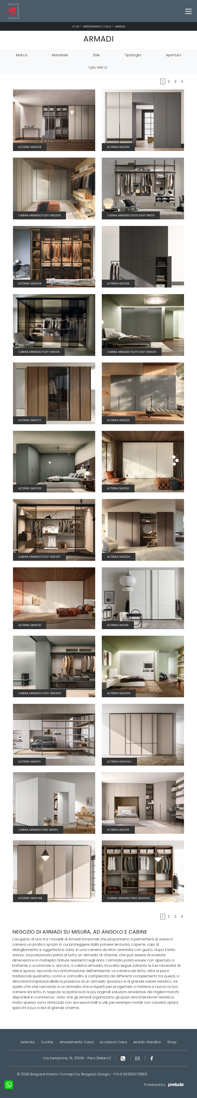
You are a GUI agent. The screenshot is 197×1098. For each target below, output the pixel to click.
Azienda (27, 1042)
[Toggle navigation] (188, 11)
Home (75, 26)
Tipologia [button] (132, 55)
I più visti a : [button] (98, 67)
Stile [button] (96, 55)
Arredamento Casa (97, 26)
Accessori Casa (113, 1042)
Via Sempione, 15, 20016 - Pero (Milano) (77, 1058)
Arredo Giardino (147, 1042)
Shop (172, 1042)
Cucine (47, 1042)
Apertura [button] (173, 55)
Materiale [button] (60, 55)
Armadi (120, 26)
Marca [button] (21, 55)
